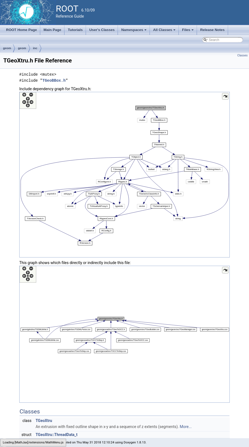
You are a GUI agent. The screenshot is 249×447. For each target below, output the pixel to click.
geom (7, 48)
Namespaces (134, 31)
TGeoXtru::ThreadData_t (56, 434)
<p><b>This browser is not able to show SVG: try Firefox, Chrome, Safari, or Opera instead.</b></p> (124, 174)
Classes (242, 55)
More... (186, 426)
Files (188, 31)
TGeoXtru (44, 420)
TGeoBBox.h (54, 80)
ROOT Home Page (21, 30)
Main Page (52, 30)
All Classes (165, 31)
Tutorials (75, 30)
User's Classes (102, 30)
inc (35, 48)
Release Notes (212, 30)
